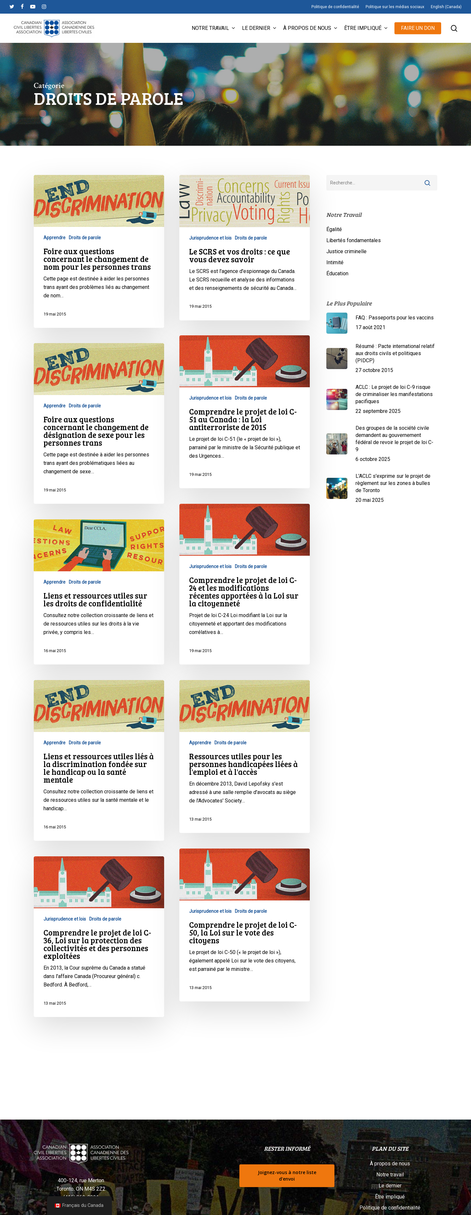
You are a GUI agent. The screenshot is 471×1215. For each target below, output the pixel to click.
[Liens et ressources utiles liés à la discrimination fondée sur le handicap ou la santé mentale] (99, 769)
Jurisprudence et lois (210, 238)
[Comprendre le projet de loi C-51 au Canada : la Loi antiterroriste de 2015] (244, 435)
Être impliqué (390, 1197)
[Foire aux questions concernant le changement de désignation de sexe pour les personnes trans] (99, 432)
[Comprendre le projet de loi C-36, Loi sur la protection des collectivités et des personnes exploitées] (99, 945)
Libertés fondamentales (353, 240)
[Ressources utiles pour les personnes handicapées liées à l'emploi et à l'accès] (244, 779)
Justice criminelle (346, 251)
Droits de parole (85, 237)
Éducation (337, 273)
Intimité (335, 262)
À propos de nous (390, 1163)
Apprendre (54, 237)
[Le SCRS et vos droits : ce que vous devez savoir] (244, 247)
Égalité (334, 229)
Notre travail (390, 1175)
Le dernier (390, 1186)
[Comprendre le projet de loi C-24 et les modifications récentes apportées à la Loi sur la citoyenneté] (244, 607)
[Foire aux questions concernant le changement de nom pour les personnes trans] (99, 251)
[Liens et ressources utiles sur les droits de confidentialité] (99, 601)
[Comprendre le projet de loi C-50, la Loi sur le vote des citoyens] (244, 948)
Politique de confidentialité (389, 1208)
